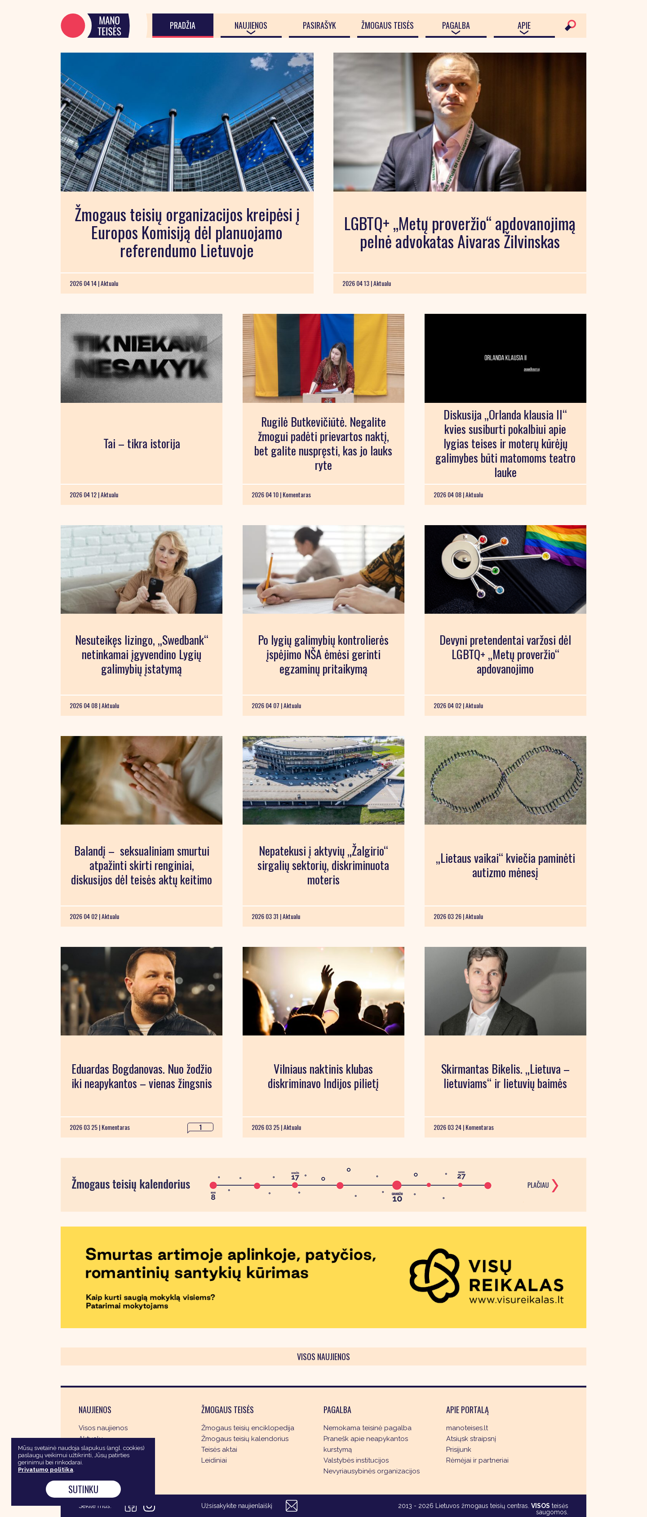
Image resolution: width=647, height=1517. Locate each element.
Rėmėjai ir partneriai (477, 1460)
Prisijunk (458, 1450)
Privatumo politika (45, 1469)
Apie (524, 25)
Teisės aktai (219, 1450)
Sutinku (83, 1489)
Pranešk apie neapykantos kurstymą (366, 1444)
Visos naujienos (323, 1356)
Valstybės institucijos (356, 1460)
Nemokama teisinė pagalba (368, 1428)
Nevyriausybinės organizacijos (372, 1471)
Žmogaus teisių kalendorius (244, 1439)
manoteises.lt (467, 1428)
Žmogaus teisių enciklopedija (247, 1428)
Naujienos (251, 25)
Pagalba (456, 25)
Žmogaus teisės (387, 25)
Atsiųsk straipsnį (471, 1439)
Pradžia (182, 25)
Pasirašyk (319, 25)
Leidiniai (214, 1460)
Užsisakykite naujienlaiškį (236, 1505)
